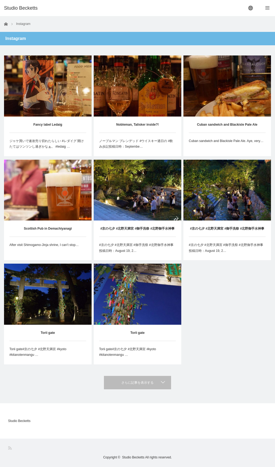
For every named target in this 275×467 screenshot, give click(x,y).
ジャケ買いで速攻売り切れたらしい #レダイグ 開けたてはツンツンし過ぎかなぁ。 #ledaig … (46, 144)
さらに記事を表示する (137, 382)
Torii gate (48, 333)
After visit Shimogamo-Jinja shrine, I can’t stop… (44, 245)
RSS (10, 448)
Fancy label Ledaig (47, 124)
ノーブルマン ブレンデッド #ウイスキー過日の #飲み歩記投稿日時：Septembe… (136, 144)
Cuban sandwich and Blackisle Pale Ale (227, 124)
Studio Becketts (19, 421)
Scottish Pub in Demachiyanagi (48, 228)
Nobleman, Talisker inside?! (137, 124)
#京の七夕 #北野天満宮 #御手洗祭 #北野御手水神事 (137, 228)
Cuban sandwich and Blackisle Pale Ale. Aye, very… (226, 141)
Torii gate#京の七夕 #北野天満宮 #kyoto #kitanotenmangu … (37, 352)
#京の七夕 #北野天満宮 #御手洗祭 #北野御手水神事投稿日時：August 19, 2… (136, 248)
